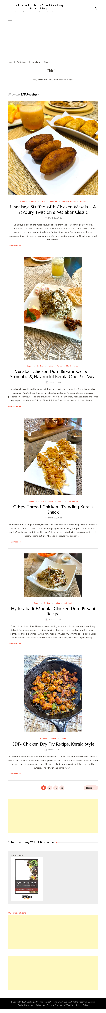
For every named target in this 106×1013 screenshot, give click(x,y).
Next (89, 787)
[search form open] (95, 8)
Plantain (53, 201)
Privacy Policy (82, 1005)
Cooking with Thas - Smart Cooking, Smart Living (47, 1001)
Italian (50, 501)
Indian (33, 201)
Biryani (29, 366)
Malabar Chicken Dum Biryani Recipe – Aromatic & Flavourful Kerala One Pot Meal (53, 374)
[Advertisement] (53, 41)
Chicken (23, 201)
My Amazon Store (17, 912)
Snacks (83, 201)
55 (62, 787)
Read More (13, 245)
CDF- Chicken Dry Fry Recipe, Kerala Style (53, 744)
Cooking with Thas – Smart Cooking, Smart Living (38, 6)
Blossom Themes (46, 1005)
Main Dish (68, 603)
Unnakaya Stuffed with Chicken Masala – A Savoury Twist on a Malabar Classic (53, 209)
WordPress (70, 1005)
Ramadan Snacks (68, 201)
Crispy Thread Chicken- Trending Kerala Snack (53, 509)
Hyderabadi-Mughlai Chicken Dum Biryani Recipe (53, 611)
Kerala (43, 201)
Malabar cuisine (72, 366)
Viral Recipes (72, 501)
